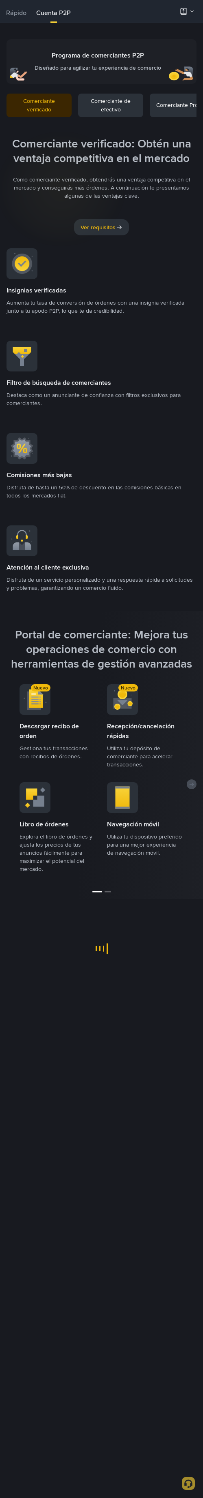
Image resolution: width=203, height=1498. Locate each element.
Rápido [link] (16, 13)
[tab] (16, 13)
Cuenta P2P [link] (53, 13)
